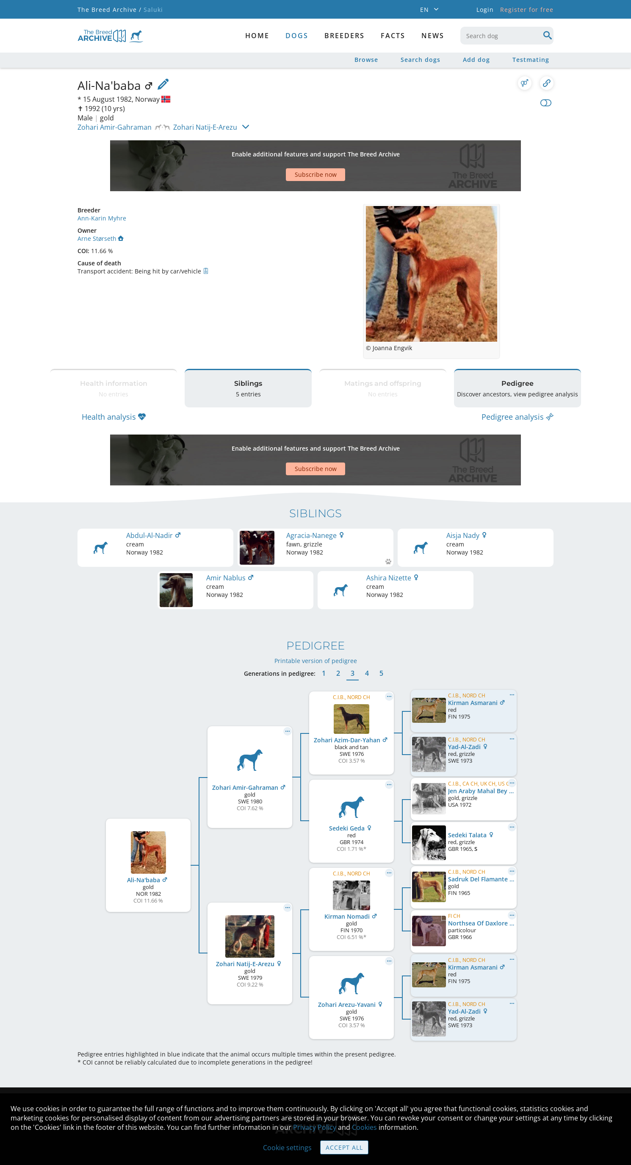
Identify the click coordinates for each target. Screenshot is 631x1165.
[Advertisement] (282, 151)
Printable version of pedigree (315, 610)
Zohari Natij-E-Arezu (205, 127)
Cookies (364, 1127)
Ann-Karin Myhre (101, 188)
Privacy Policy (314, 1127)
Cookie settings (287, 1147)
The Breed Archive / (109, 10)
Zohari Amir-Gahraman (114, 127)
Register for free (527, 10)
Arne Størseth (100, 209)
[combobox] (507, 36)
